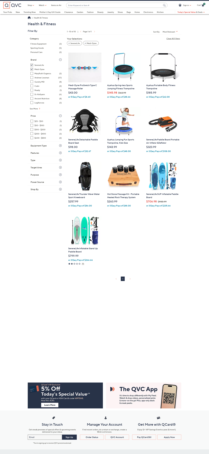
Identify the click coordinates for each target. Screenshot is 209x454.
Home (137, 12)
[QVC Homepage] (29, 18)
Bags (129, 12)
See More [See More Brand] (34, 108)
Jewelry (110, 12)
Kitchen (160, 12)
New (18, 12)
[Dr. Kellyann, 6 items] (46, 94)
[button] (180, 5)
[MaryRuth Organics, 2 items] (46, 73)
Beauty (100, 12)
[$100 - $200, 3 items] (46, 129)
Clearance (68, 12)
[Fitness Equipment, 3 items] (46, 43)
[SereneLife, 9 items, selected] (46, 65)
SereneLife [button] (75, 43)
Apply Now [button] (169, 437)
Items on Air (56, 5)
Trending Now (30, 12)
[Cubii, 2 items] (46, 86)
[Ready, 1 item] (46, 90)
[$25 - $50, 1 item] (46, 121)
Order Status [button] (92, 437)
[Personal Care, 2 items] (46, 52)
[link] (80, 31)
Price (33, 115)
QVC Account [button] (117, 437)
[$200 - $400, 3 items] (46, 133)
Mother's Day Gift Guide (49, 12)
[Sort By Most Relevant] (171, 31)
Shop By (35, 189)
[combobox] (114, 5)
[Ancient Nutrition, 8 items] (46, 98)
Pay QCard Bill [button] (144, 437)
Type (33, 160)
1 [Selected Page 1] (122, 279)
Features (35, 153)
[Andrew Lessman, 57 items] (46, 77)
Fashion (90, 12)
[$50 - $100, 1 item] (46, 125)
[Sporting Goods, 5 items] (46, 48)
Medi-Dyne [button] (92, 43)
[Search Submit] (164, 5)
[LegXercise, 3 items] (46, 102)
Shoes (120, 12)
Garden (80, 12)
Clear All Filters (173, 38)
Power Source (37, 182)
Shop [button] (30, 5)
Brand (33, 59)
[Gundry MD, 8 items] (46, 81)
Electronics (148, 12)
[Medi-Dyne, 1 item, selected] (46, 69)
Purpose (35, 174)
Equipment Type (39, 145)
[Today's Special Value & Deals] (191, 12)
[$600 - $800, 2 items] (46, 137)
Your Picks (7, 12)
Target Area (36, 167)
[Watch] (41, 5)
